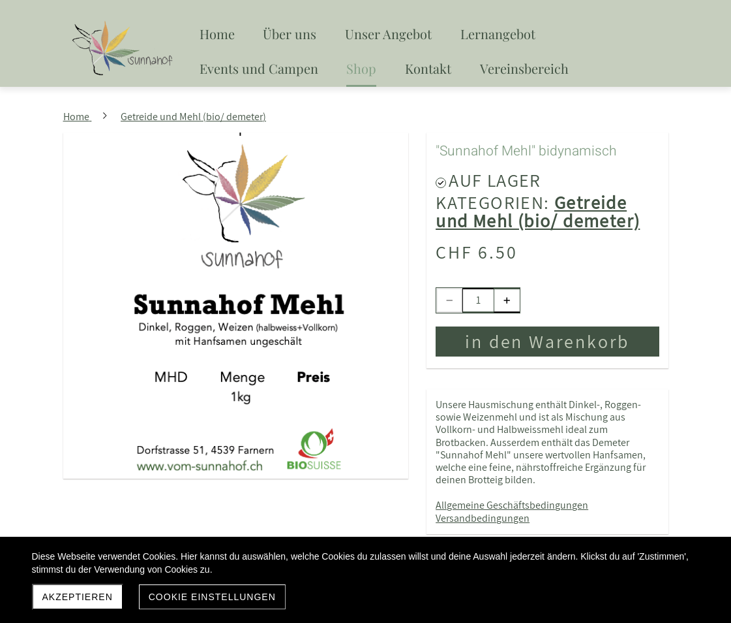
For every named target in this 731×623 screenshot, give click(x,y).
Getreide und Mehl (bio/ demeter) (538, 211)
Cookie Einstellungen (212, 597)
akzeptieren (77, 597)
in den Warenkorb (547, 341)
